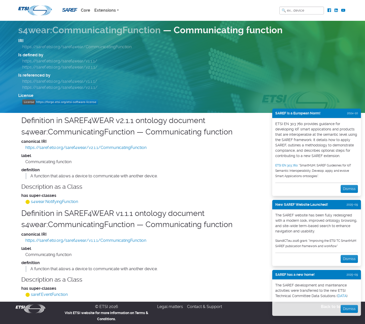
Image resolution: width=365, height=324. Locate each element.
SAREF (69, 10)
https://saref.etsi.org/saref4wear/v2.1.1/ (60, 67)
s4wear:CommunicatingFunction (89, 30)
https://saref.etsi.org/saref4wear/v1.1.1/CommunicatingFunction (85, 240)
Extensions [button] (105, 10)
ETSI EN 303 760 (286, 165)
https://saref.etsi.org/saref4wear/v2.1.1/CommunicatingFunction (86, 147)
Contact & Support (204, 306)
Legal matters (170, 306)
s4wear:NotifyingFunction (54, 201)
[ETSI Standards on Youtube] (343, 10)
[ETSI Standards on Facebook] (329, 10)
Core (85, 10)
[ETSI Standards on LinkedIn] (336, 10)
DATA (342, 296)
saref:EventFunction (49, 294)
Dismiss (349, 189)
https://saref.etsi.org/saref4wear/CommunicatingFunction (77, 46)
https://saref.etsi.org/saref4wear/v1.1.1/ (59, 61)
